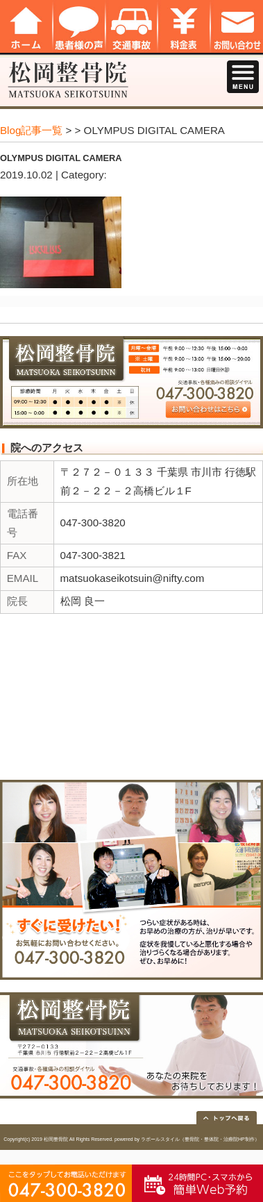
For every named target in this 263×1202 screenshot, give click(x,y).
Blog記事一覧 (31, 130)
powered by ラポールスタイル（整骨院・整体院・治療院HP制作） (187, 1139)
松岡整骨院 (56, 1139)
